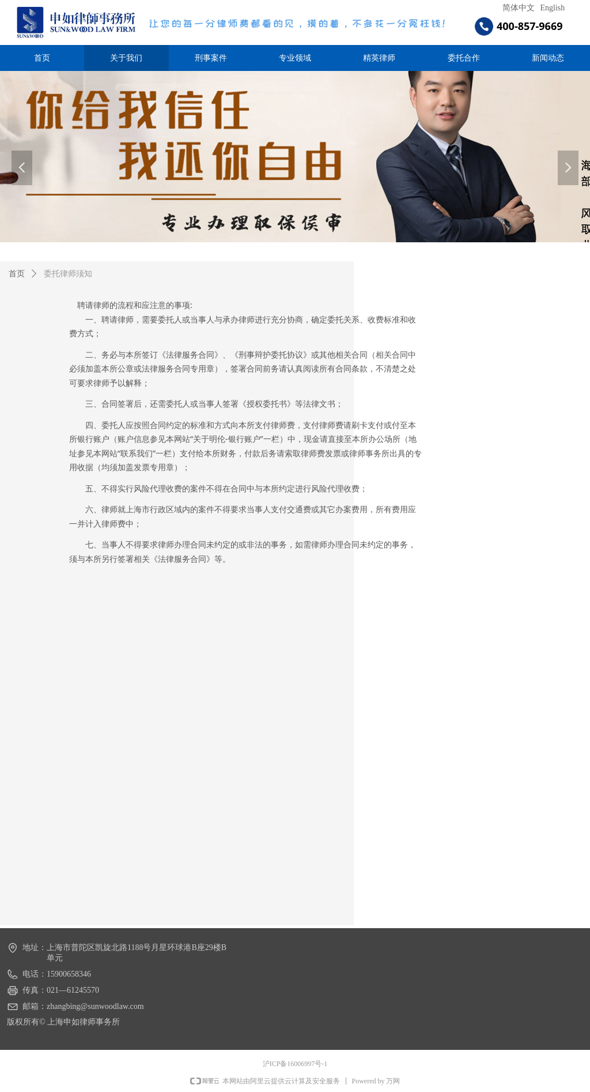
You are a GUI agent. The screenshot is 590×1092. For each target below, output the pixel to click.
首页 (17, 273)
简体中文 (518, 7)
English (552, 7)
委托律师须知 (68, 273)
